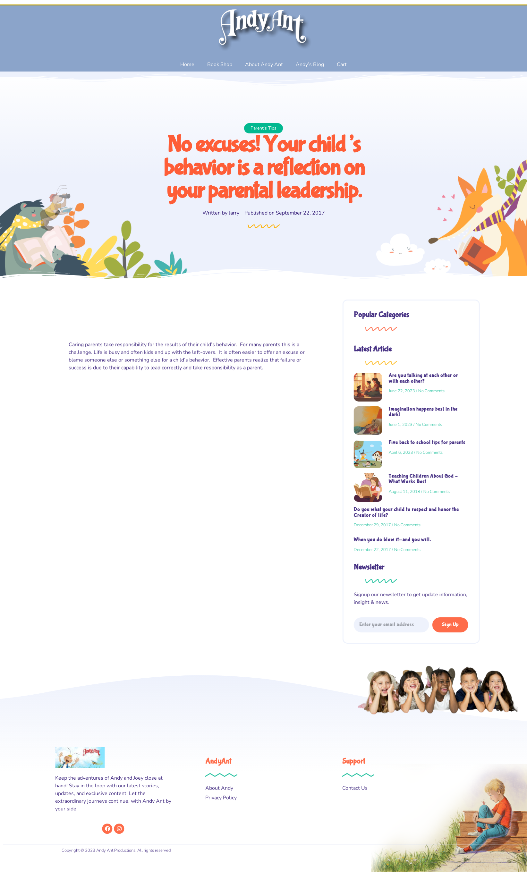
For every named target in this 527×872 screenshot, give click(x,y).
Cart (342, 64)
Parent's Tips (257, 128)
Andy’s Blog (310, 64)
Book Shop (219, 64)
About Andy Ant (264, 64)
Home (187, 64)
